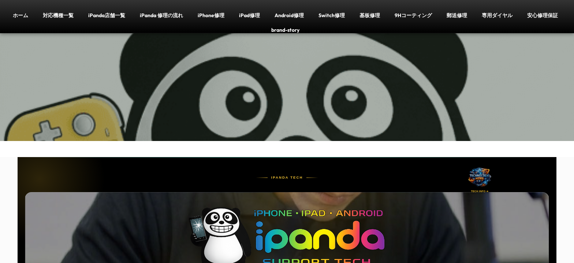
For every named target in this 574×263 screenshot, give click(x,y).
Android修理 (289, 15)
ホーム (20, 15)
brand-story (285, 30)
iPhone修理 (211, 15)
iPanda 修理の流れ (161, 15)
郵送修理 (457, 15)
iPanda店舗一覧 (106, 15)
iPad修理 (249, 15)
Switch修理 (331, 15)
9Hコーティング (413, 15)
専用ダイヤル (497, 15)
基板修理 (369, 15)
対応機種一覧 (58, 15)
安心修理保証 (542, 15)
